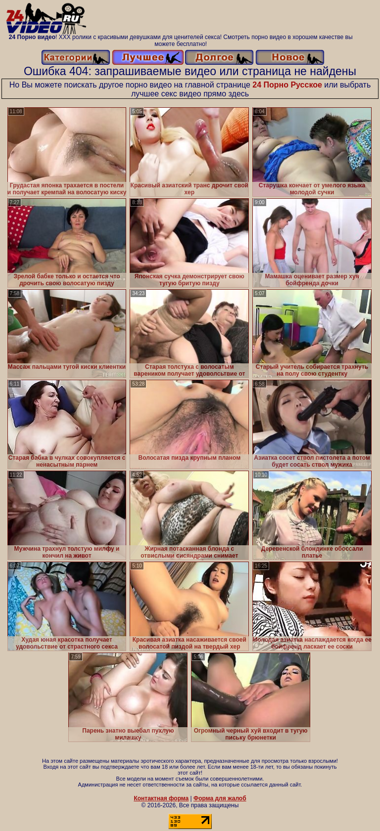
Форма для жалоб (219, 798)
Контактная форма (161, 798)
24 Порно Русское (287, 85)
